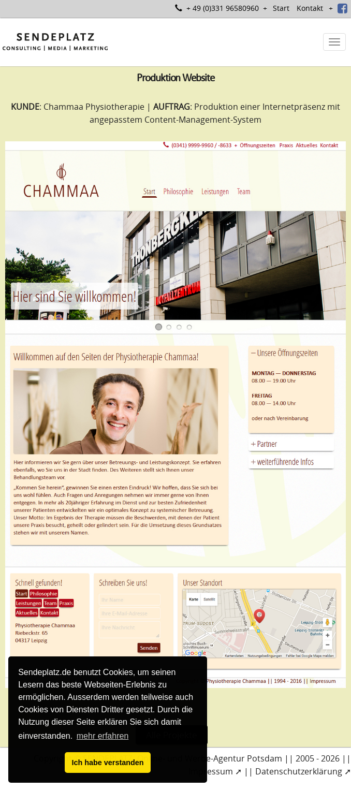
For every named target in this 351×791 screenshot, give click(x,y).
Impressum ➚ (215, 771)
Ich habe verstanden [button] (107, 762)
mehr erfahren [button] (103, 735)
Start (281, 8)
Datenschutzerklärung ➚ (303, 771)
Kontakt (310, 8)
